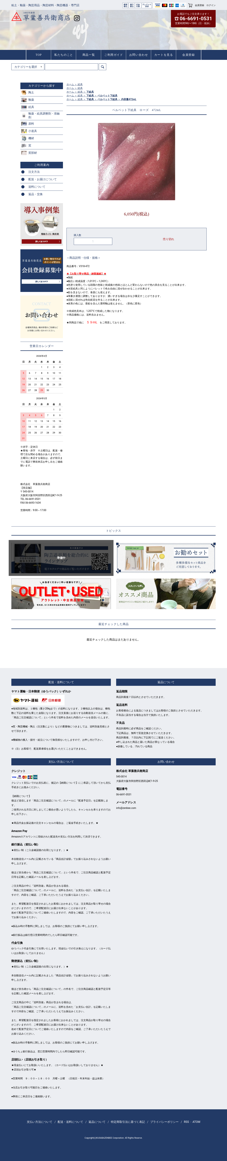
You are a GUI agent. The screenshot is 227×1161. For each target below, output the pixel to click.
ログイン (211, 5)
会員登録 (199, 5)
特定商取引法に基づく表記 (128, 1122)
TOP (39, 54)
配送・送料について (70, 1122)
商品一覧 (88, 54)
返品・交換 (35, 194)
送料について (36, 186)
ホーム (70, 84)
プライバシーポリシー (164, 1122)
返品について (97, 1122)
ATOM (196, 1122)
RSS (186, 1122)
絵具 (80, 84)
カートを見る (163, 54)
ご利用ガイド (113, 54)
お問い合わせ (138, 54)
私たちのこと (63, 54)
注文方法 (34, 171)
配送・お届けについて (42, 179)
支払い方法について (39, 1122)
